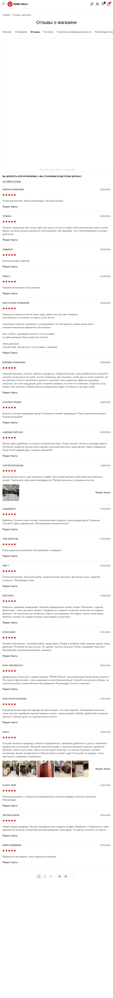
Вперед (74, 877)
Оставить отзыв (11, 181)
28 (59, 876)
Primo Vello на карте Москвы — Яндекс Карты (58, 169)
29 (65, 876)
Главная (6, 15)
